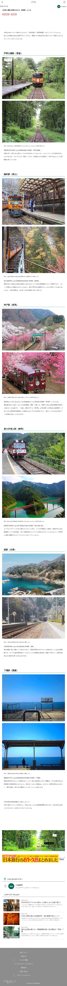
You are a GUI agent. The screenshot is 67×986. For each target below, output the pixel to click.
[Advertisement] (34, 870)
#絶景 (13, 14)
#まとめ (6, 14)
